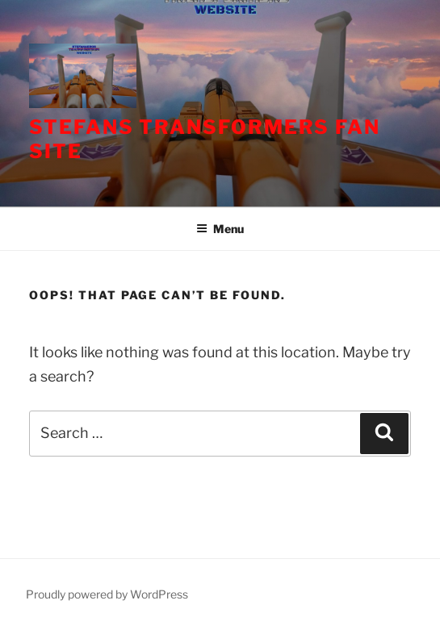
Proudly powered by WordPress (107, 594)
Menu (220, 229)
